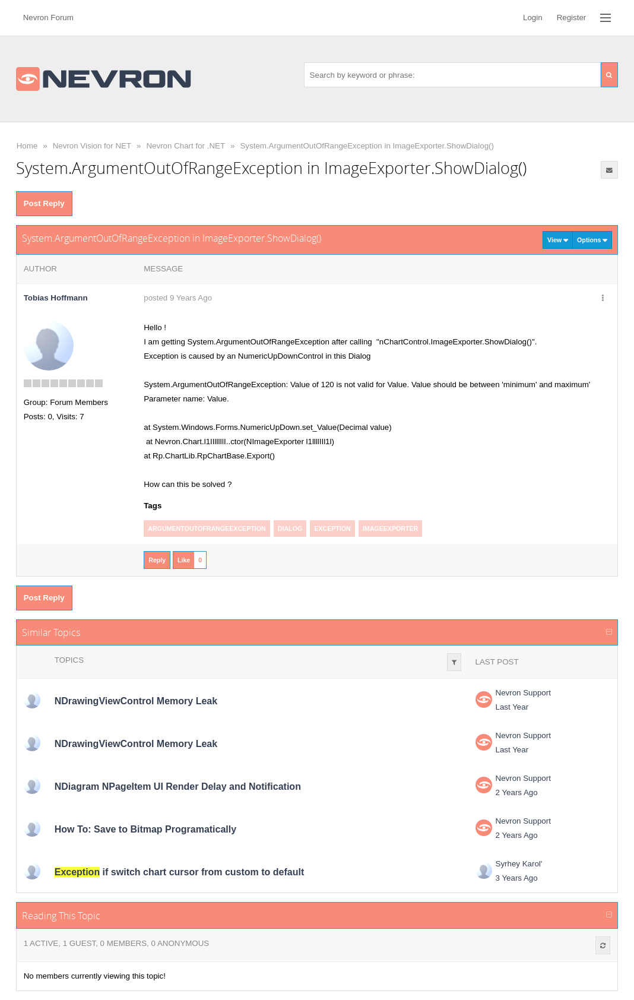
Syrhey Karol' (519, 863)
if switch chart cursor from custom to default (180, 872)
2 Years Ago (517, 792)
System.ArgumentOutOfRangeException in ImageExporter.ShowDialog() (366, 145)
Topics (69, 660)
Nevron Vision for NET (92, 145)
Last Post (497, 661)
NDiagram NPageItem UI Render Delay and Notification (178, 786)
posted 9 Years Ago (178, 297)
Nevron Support (523, 692)
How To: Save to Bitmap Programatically (145, 829)
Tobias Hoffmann (56, 297)
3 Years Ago (517, 878)
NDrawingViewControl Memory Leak (136, 701)
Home (27, 145)
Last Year (512, 706)
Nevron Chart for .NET (185, 145)
